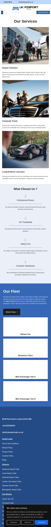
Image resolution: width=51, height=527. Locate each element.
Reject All (28, 522)
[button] (2, 12)
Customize (13, 522)
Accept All (41, 522)
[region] (27, 516)
